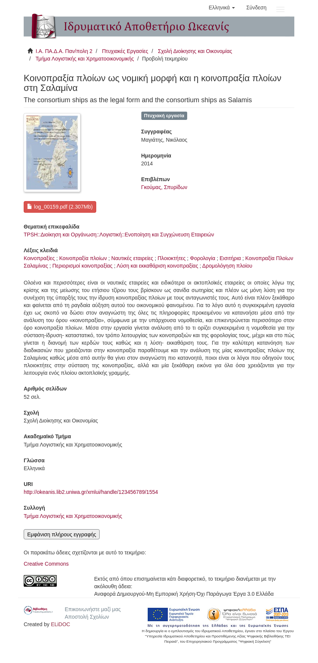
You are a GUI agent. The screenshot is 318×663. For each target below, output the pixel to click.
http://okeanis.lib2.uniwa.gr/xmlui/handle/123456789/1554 (91, 492)
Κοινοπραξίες (39, 258)
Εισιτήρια (230, 258)
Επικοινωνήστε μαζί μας (93, 609)
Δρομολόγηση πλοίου (227, 266)
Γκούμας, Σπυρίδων (164, 187)
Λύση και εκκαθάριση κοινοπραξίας (157, 266)
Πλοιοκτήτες (171, 258)
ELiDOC (60, 624)
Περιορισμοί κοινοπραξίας (82, 266)
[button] (222, 7)
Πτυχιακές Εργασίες (125, 51)
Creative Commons (46, 564)
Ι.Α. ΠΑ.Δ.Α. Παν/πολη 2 (64, 51)
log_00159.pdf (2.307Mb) (59, 207)
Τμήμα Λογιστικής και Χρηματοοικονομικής (84, 59)
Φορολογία (202, 258)
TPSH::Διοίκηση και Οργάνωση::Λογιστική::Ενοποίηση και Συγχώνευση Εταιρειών (119, 235)
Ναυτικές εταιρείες (132, 258)
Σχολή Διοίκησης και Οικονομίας (195, 51)
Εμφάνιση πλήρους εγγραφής (61, 534)
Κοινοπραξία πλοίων (83, 258)
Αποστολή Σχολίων (87, 617)
